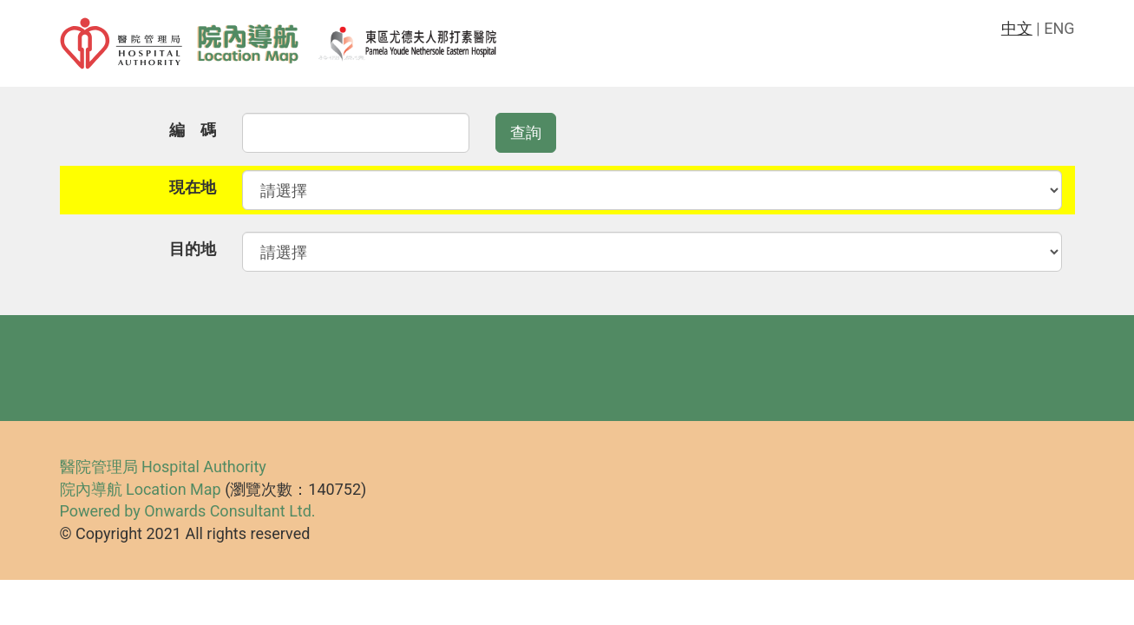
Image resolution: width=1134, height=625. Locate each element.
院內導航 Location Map (140, 489)
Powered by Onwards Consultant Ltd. (188, 511)
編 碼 (192, 130)
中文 (1016, 28)
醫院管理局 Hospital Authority (163, 466)
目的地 (192, 249)
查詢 (525, 132)
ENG (1059, 28)
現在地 (192, 187)
